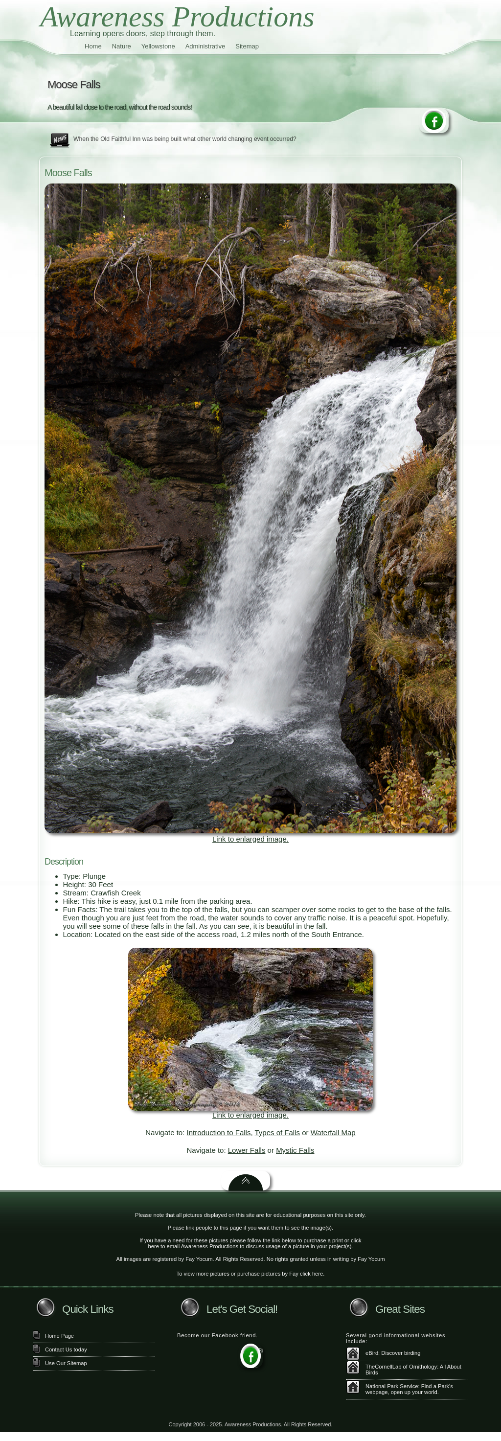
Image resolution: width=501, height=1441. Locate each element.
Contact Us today (66, 1349)
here (153, 1246)
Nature (121, 46)
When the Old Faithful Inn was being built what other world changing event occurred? (184, 139)
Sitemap (247, 46)
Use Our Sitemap (66, 1363)
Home (93, 46)
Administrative (205, 46)
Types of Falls (277, 1132)
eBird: (372, 1353)
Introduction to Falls (219, 1132)
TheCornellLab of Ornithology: (401, 1367)
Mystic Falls (295, 1150)
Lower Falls (247, 1150)
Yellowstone (158, 46)
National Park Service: (392, 1386)
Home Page (59, 1336)
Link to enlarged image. (250, 839)
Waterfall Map (333, 1132)
